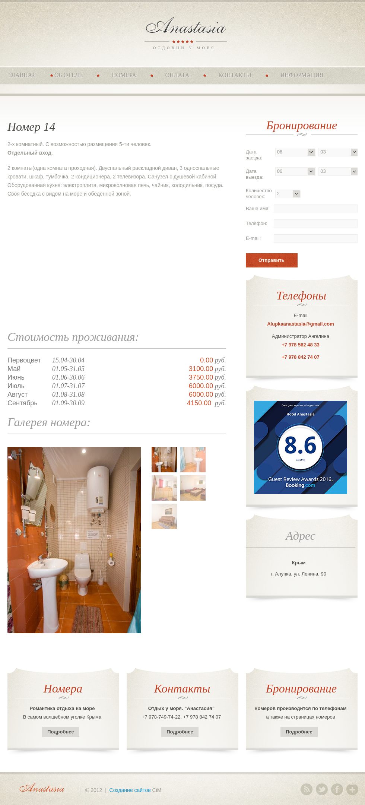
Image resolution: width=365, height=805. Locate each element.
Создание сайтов (130, 790)
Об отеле (68, 75)
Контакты (234, 75)
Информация (302, 75)
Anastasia (183, 32)
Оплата (177, 75)
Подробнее (60, 732)
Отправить (271, 260)
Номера (124, 75)
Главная (22, 75)
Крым (299, 562)
